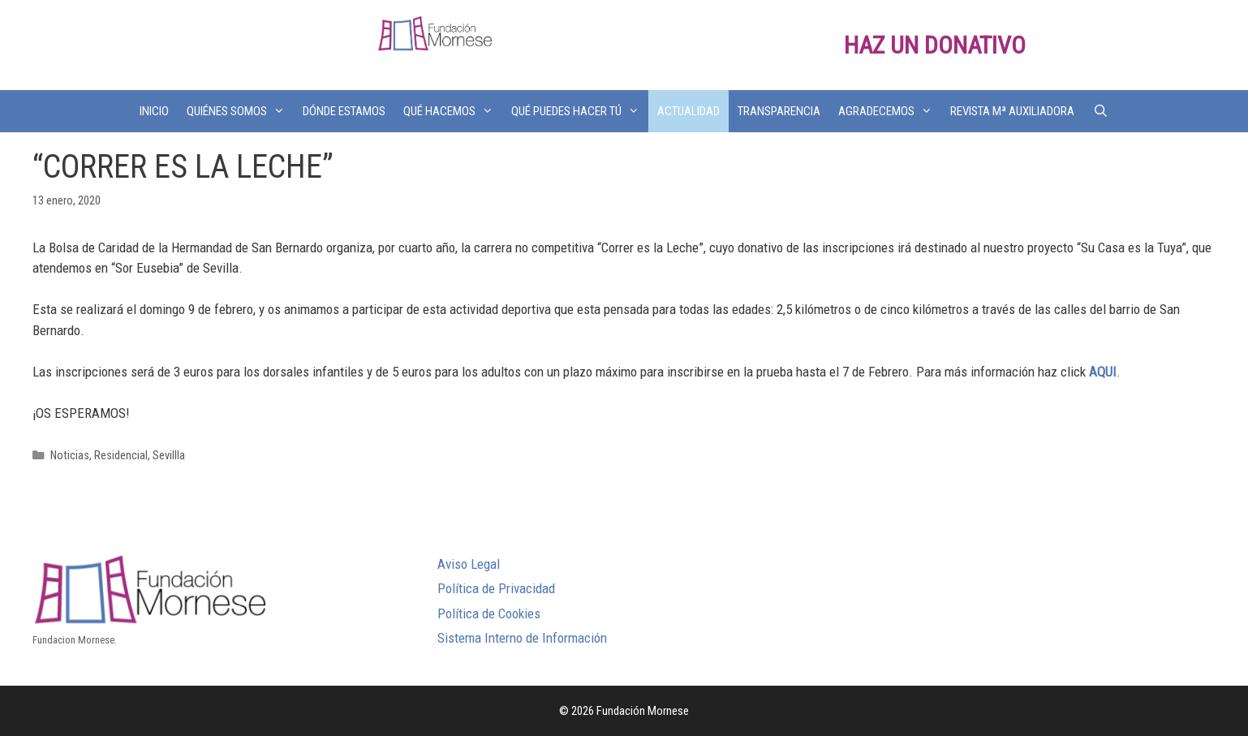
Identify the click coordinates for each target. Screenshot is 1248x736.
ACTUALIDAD (688, 111)
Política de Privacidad (496, 588)
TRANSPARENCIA (779, 111)
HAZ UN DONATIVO (935, 45)
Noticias (69, 456)
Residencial (121, 456)
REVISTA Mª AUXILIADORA (1012, 111)
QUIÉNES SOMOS (240, 111)
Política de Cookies (488, 613)
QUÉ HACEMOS (452, 111)
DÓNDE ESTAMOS (344, 111)
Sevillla (169, 456)
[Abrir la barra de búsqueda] (1100, 111)
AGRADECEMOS (889, 111)
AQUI (1103, 372)
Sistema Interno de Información (522, 638)
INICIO (154, 111)
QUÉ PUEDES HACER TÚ (579, 111)
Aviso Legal (468, 564)
